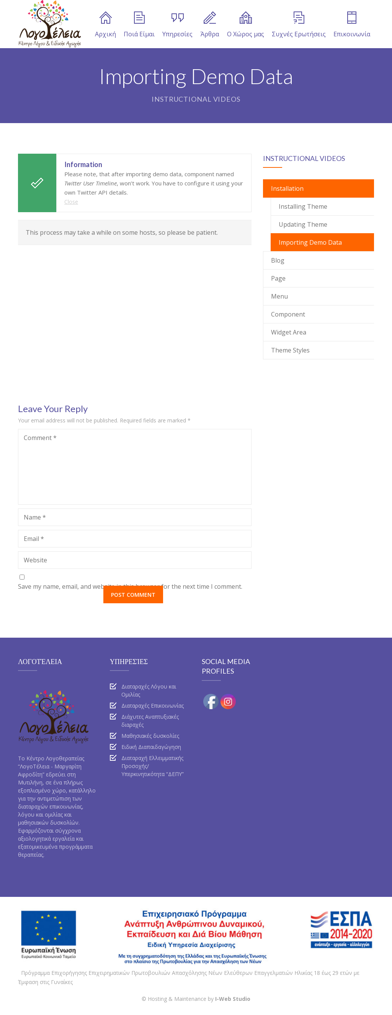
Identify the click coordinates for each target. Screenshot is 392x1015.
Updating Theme (303, 224)
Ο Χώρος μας (245, 24)
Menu (279, 296)
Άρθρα (210, 24)
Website (35, 560)
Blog (277, 260)
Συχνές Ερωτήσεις (299, 24)
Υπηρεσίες (177, 24)
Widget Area (288, 332)
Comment (40, 438)
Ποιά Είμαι (139, 24)
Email (34, 538)
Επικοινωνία (351, 24)
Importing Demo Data (310, 242)
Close (71, 201)
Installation (287, 188)
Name (35, 517)
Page (278, 278)
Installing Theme (303, 206)
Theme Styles (290, 350)
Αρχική (105, 24)
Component (288, 314)
